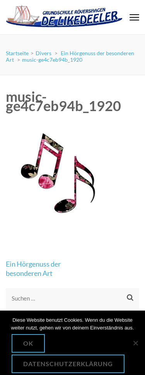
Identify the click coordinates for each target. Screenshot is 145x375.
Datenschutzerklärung (68, 363)
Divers (43, 53)
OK (28, 343)
